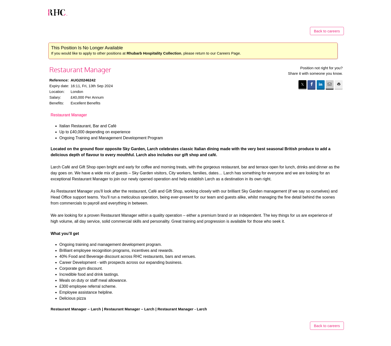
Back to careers (327, 31)
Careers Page (228, 53)
